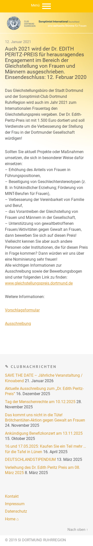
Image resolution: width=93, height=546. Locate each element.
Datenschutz (16, 511)
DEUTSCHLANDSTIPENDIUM (30, 459)
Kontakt (12, 496)
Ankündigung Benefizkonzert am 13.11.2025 (44, 433)
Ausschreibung (18, 323)
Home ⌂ (12, 519)
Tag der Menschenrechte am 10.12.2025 (40, 401)
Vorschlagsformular (22, 310)
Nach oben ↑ (77, 529)
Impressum (15, 503)
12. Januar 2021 (18, 42)
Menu (46, 6)
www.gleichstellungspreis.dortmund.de (39, 283)
